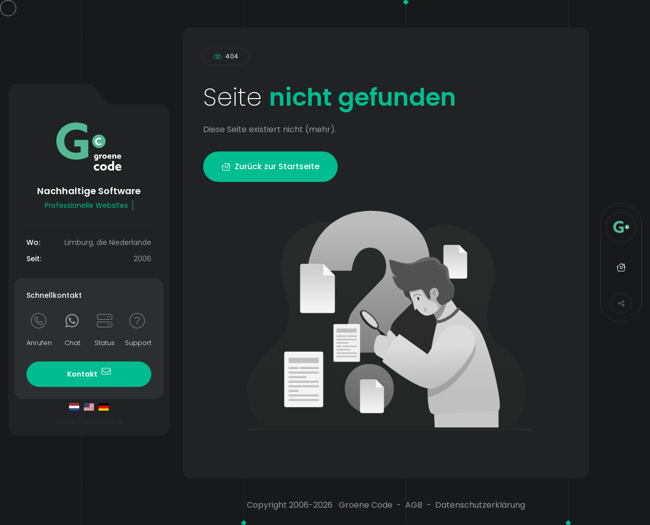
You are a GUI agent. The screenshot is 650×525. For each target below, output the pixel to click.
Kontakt (89, 372)
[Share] (621, 303)
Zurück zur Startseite (270, 166)
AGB (413, 505)
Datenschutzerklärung (480, 505)
